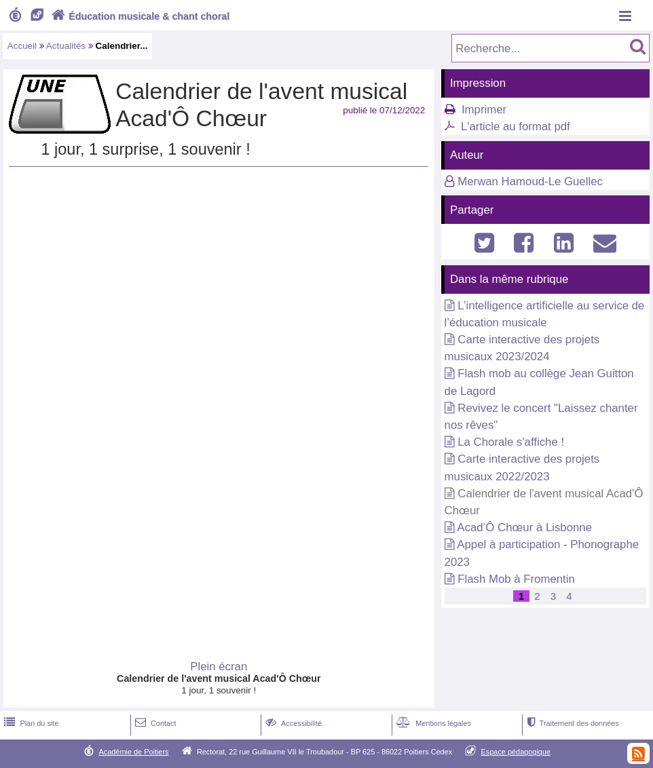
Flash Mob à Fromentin (516, 579)
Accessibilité (292, 723)
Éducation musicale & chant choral (139, 16)
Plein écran (218, 666)
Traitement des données (572, 723)
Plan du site (29, 723)
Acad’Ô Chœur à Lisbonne (524, 527)
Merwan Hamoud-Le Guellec (530, 181)
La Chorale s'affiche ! (511, 442)
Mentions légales (432, 723)
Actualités (66, 46)
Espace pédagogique (516, 752)
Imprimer (484, 109)
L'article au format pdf (515, 126)
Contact (154, 723)
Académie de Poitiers (133, 752)
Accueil (22, 46)
